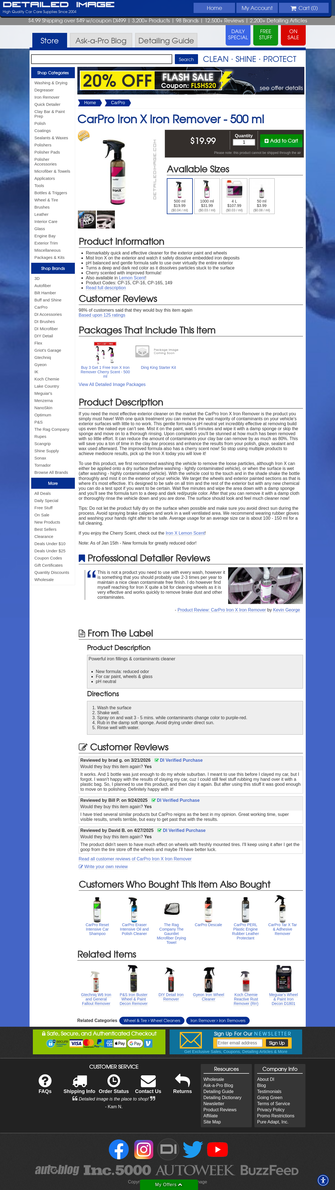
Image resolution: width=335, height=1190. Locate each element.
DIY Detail (44, 335)
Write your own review (103, 866)
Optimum (43, 415)
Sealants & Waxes (51, 137)
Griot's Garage (48, 350)
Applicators (45, 178)
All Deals (43, 493)
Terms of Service (273, 1103)
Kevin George (286, 610)
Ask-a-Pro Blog (218, 1085)
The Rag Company (52, 429)
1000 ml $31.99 (207, 196)
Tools (39, 185)
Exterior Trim (46, 243)
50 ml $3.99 (262, 196)
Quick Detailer (47, 104)
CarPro (41, 307)
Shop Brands (53, 268)
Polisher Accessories (46, 161)
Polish (40, 123)
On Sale (42, 515)
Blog (261, 1085)
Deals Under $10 (50, 543)
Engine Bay (45, 235)
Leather (42, 214)
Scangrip (43, 443)
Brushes (42, 207)
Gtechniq (43, 357)
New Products (47, 522)
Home (214, 8)
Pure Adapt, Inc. (273, 1122)
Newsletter (214, 1103)
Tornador (43, 465)
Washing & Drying (51, 82)
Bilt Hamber (45, 292)
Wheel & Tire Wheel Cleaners (152, 1020)
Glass (40, 228)
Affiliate (211, 1115)
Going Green (270, 1097)
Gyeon (41, 364)
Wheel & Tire (46, 200)
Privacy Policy (271, 1109)
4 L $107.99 (234, 196)
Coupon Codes (48, 558)
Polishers (43, 145)
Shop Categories (52, 72)
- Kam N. (113, 1106)
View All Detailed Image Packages (112, 384)
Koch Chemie (47, 379)
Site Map (212, 1122)
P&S (39, 422)
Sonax (40, 458)
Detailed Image (59, 5)
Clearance (44, 536)
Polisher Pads (47, 152)
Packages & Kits (50, 257)
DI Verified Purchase (179, 760)
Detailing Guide (219, 1091)
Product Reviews (220, 1109)
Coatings (43, 130)
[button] (323, 1180)
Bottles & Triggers (51, 192)
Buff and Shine (48, 300)
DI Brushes (45, 321)
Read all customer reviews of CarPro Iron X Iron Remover (135, 859)
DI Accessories (48, 314)
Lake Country (47, 386)
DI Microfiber (46, 328)
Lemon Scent (132, 277)
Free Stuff (44, 507)
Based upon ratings (102, 315)
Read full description (106, 287)
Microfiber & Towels (52, 171)
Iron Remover (47, 97)
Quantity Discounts (52, 572)
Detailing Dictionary (223, 1097)
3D (37, 278)
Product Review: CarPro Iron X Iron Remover (222, 610)
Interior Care (46, 221)
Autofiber (43, 285)
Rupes (40, 436)
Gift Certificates (49, 565)
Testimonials (269, 1091)
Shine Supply (47, 450)
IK (36, 371)
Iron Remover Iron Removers (218, 1020)
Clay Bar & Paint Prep (50, 114)
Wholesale (44, 579)
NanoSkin (43, 407)
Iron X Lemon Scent (185, 533)
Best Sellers (46, 529)
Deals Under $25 (50, 550)
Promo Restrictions (275, 1115)
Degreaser (44, 90)
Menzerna (44, 400)
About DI (265, 1079)
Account (257, 8)
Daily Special (47, 500)
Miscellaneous (48, 250)
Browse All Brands (51, 472)
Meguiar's (43, 393)
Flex (38, 343)
